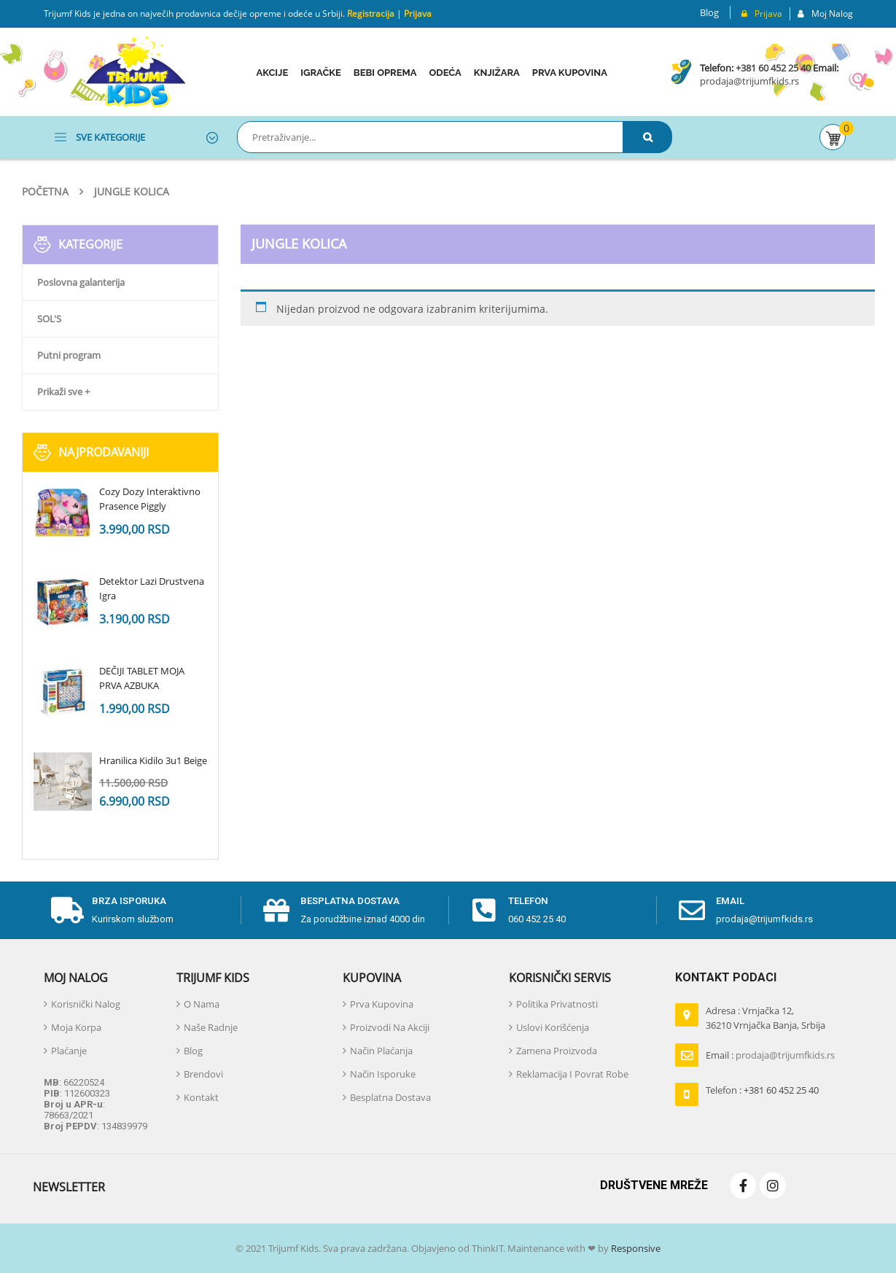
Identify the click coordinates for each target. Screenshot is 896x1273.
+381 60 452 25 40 (773, 67)
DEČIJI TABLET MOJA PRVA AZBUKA (141, 678)
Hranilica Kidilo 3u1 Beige (153, 760)
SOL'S (49, 318)
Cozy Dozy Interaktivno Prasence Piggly (149, 499)
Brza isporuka (129, 900)
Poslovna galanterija (81, 282)
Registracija (369, 13)
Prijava (418, 13)
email (730, 900)
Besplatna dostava (350, 900)
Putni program (69, 355)
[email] (692, 911)
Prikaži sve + (63, 391)
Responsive (635, 1248)
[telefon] (484, 911)
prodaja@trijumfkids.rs (749, 80)
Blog (709, 12)
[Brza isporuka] (68, 911)
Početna (45, 191)
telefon (528, 900)
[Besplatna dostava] (276, 911)
